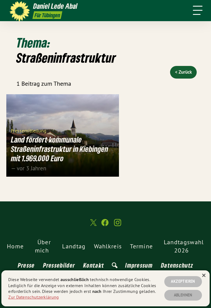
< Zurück (183, 72)
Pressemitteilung (28, 130)
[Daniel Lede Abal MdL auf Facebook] (105, 224)
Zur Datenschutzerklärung (33, 297)
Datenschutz (177, 265)
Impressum (139, 265)
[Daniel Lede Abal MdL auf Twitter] (93, 225)
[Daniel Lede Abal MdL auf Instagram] (117, 224)
